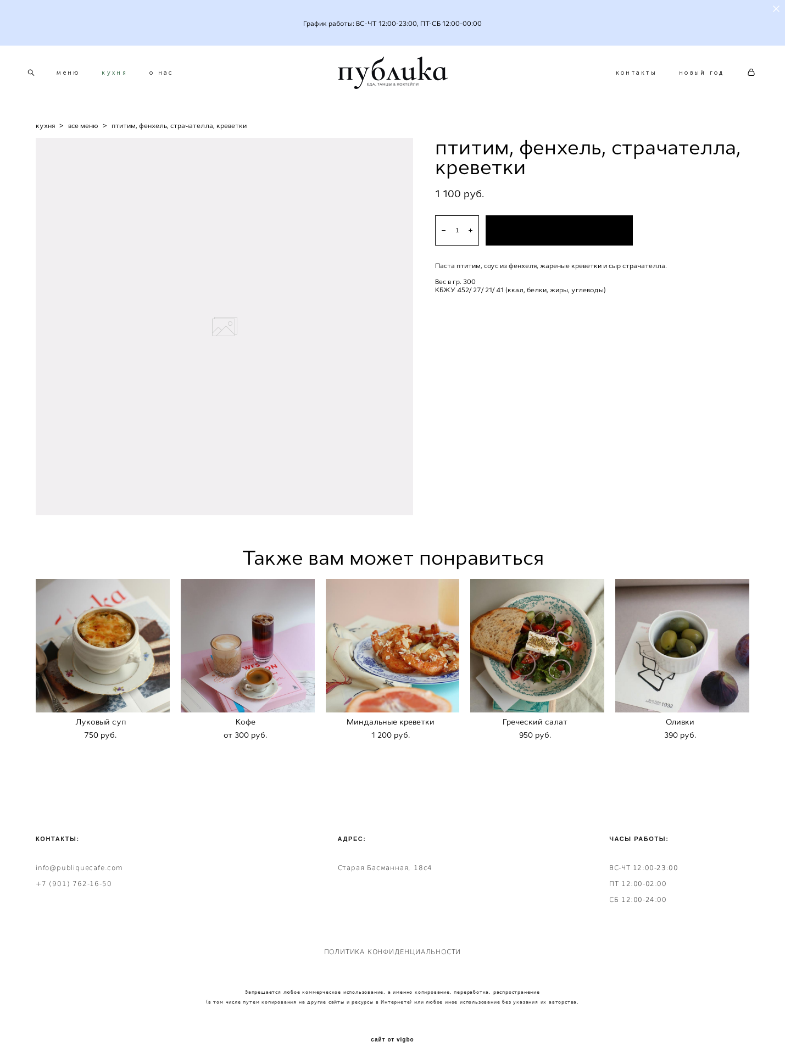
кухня (124, 75)
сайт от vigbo (392, 1037)
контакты (626, 75)
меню (78, 75)
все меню (83, 129)
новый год (692, 75)
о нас (171, 75)
